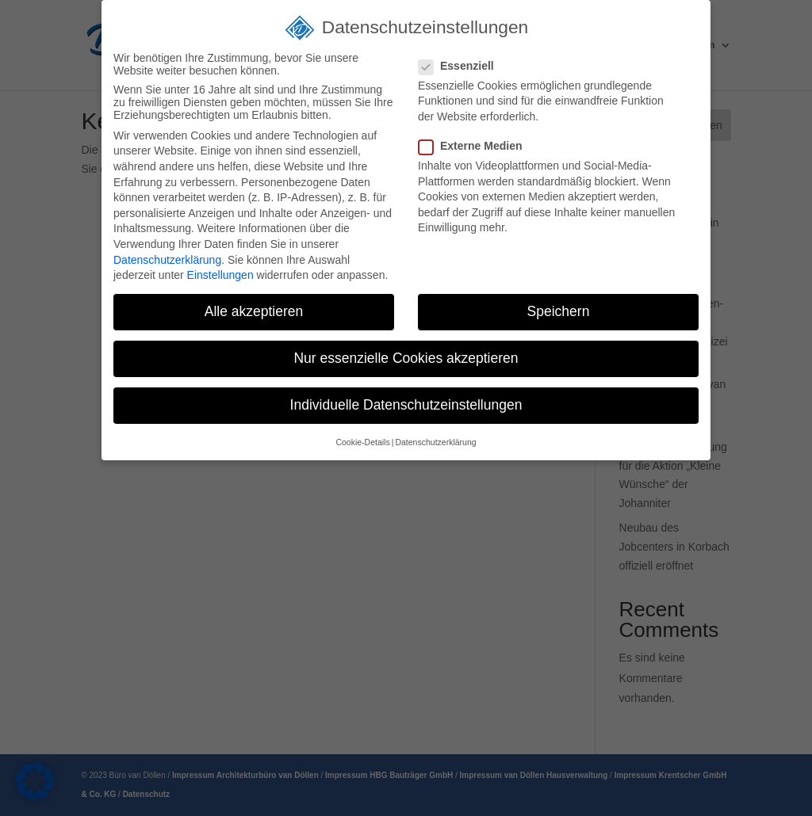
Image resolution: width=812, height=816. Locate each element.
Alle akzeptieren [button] (254, 311)
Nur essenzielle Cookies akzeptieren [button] (405, 358)
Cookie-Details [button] (362, 442)
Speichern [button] (558, 311)
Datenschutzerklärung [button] (435, 442)
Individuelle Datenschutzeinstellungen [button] (406, 405)
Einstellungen (220, 275)
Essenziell (463, 65)
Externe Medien (476, 145)
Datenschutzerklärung (167, 260)
